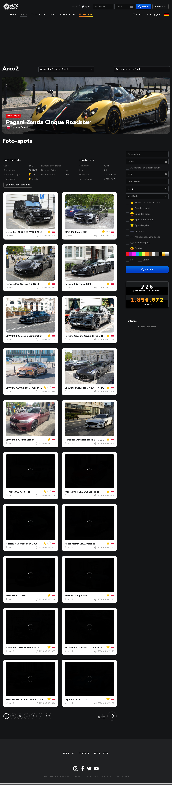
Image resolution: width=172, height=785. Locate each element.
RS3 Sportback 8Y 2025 (24, 543)
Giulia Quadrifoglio (88, 491)
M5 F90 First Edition (23, 439)
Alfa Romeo (71, 491)
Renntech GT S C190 (93, 439)
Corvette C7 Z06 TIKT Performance (95, 387)
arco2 (11, 235)
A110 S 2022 (79, 699)
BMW (68, 232)
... (40, 716)
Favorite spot (13, 115)
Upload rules (67, 14)
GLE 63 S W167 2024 (35, 647)
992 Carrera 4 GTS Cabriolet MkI (92, 647)
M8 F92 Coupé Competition (27, 336)
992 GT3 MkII (22, 491)
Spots (87, 7)
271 (48, 716)
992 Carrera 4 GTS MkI (27, 284)
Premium (86, 14)
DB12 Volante (87, 543)
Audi (8, 543)
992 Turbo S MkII (83, 284)
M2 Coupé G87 (79, 232)
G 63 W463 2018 (32, 232)
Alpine (68, 699)
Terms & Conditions (85, 776)
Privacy (107, 776)
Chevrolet (70, 387)
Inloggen (153, 14)
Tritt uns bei (38, 14)
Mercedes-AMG (14, 232)
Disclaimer (122, 776)
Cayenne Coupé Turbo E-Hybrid (91, 336)
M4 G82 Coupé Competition (27, 699)
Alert (137, 14)
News (75, 7)
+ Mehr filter (160, 6)
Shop (53, 14)
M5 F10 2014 (19, 595)
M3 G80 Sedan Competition (27, 387)
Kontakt (84, 753)
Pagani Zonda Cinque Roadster (48, 122)
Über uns (69, 753)
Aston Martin (72, 543)
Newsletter (101, 753)
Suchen (143, 6)
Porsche (10, 284)
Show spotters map (18, 184)
